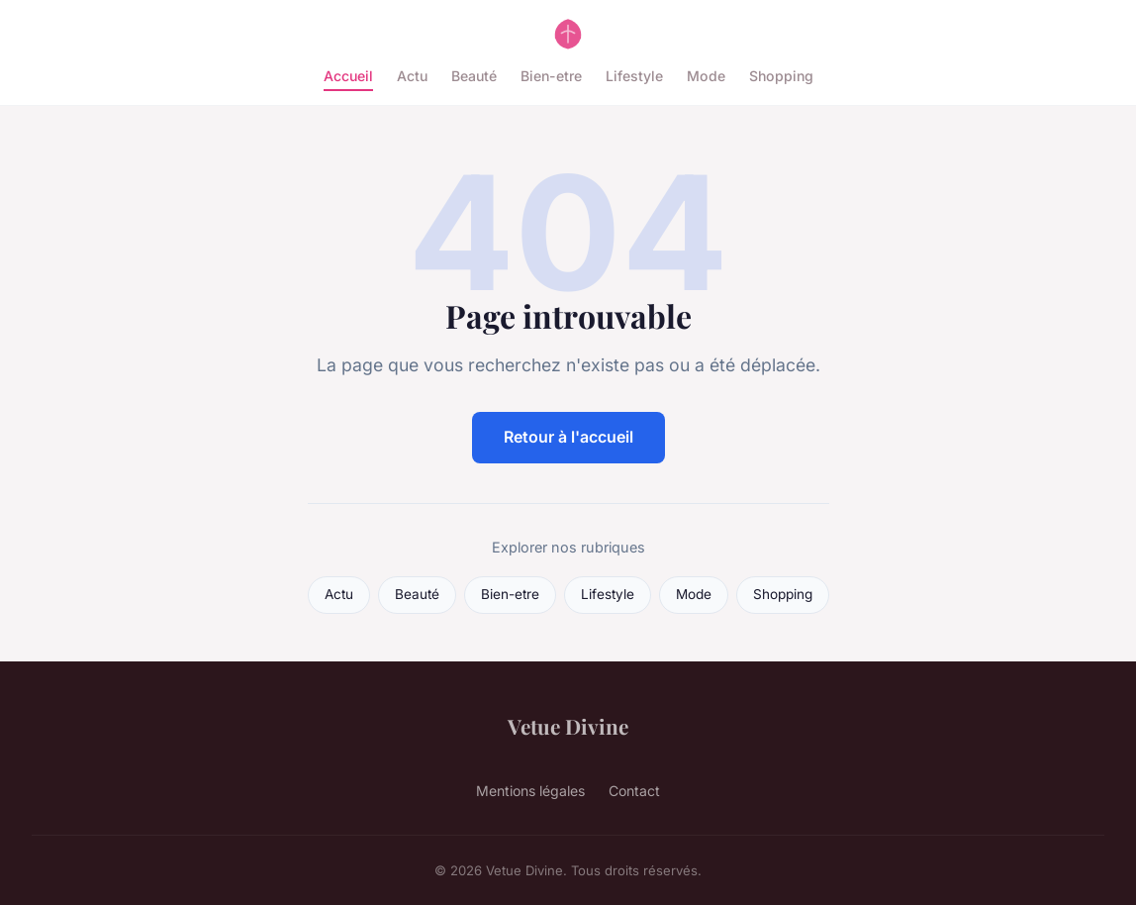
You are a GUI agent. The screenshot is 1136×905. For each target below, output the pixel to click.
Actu (412, 75)
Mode (706, 75)
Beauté (474, 75)
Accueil (348, 75)
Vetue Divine (568, 726)
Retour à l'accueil (568, 437)
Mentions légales (530, 790)
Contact (634, 790)
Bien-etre (551, 75)
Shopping (781, 75)
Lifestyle (634, 75)
